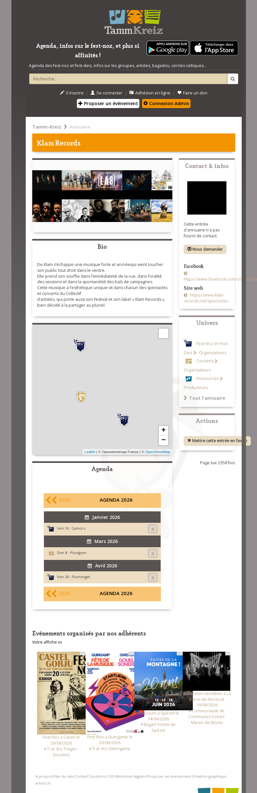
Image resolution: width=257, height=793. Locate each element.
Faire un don (192, 93)
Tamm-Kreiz (46, 126)
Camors (78, 528)
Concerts (205, 361)
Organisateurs (212, 352)
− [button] (163, 440)
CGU (111, 776)
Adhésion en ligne (149, 93)
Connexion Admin (166, 103)
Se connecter (106, 93)
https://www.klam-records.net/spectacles (206, 298)
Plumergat (81, 576)
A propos (44, 776)
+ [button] (163, 431)
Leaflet (90, 452)
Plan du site (63, 776)
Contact (81, 776)
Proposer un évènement (108, 103)
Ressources (207, 379)
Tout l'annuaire (204, 398)
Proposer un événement (169, 776)
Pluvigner (78, 552)
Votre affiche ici (47, 642)
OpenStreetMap (158, 452)
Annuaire (80, 126)
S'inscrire (72, 93)
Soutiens (97, 776)
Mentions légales (131, 776)
